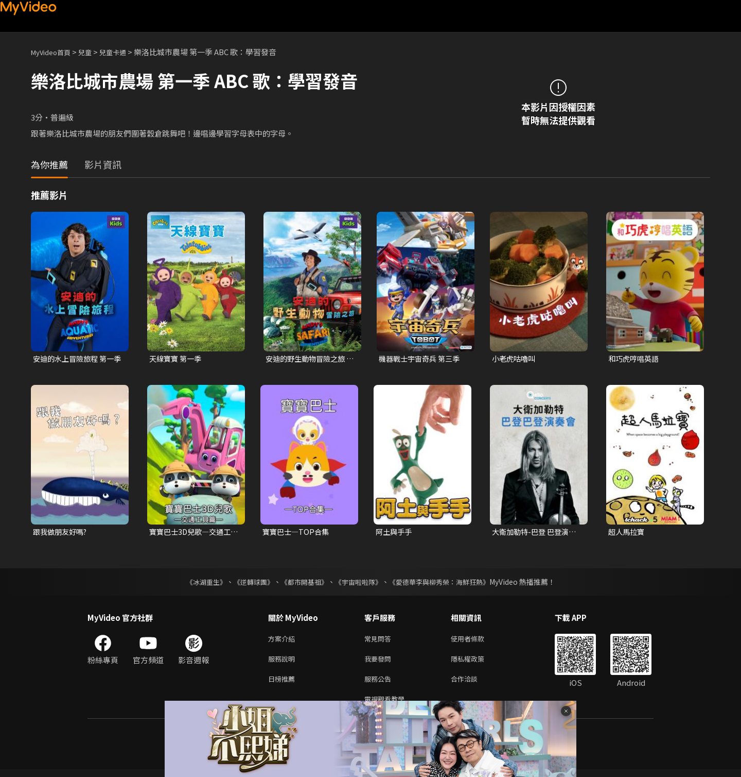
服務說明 (283, 662)
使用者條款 (476, 640)
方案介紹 (283, 640)
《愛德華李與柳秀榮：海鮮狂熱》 (446, 583)
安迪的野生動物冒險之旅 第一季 (308, 359)
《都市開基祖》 (301, 583)
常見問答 (379, 640)
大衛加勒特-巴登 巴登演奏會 (536, 533)
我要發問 (379, 662)
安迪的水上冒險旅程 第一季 (76, 359)
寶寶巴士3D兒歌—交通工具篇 (192, 533)
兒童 (93, 51)
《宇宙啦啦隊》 (359, 583)
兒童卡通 (124, 51)
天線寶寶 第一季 (177, 358)
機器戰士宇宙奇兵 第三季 (422, 358)
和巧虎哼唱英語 (635, 358)
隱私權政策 (476, 662)
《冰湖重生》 (197, 583)
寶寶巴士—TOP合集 (297, 533)
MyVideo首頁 (54, 51)
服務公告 (379, 684)
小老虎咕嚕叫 (515, 358)
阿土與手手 (395, 533)
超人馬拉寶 (627, 533)
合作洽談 (472, 684)
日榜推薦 (283, 684)
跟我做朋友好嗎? (62, 533)
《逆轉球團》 (247, 583)
